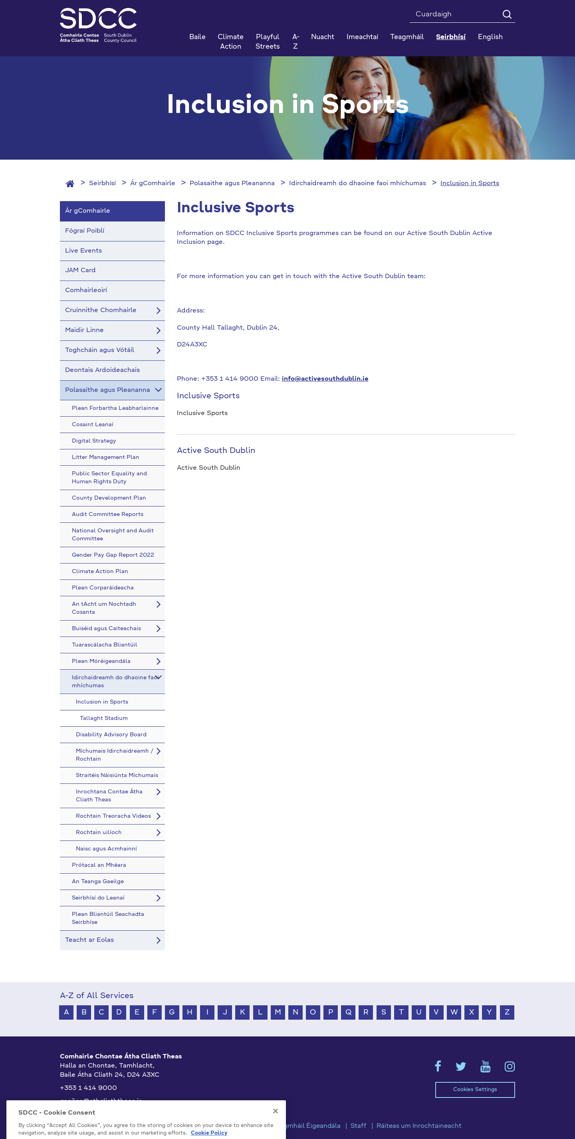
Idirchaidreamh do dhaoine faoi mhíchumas (357, 183)
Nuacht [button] (322, 37)
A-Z (295, 42)
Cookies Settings (475, 1089)
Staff (359, 1126)
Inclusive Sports (208, 396)
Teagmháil (407, 37)
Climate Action (231, 42)
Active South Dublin (216, 451)
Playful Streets (268, 42)
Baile (197, 37)
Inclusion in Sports (469, 183)
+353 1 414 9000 (88, 1088)
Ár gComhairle (152, 183)
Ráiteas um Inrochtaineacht (419, 1126)
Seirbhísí (102, 183)
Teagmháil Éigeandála (307, 1126)
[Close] (275, 1133)
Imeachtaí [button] (362, 37)
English (490, 37)
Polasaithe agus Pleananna (232, 183)
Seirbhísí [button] (451, 37)
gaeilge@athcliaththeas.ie (101, 1101)
